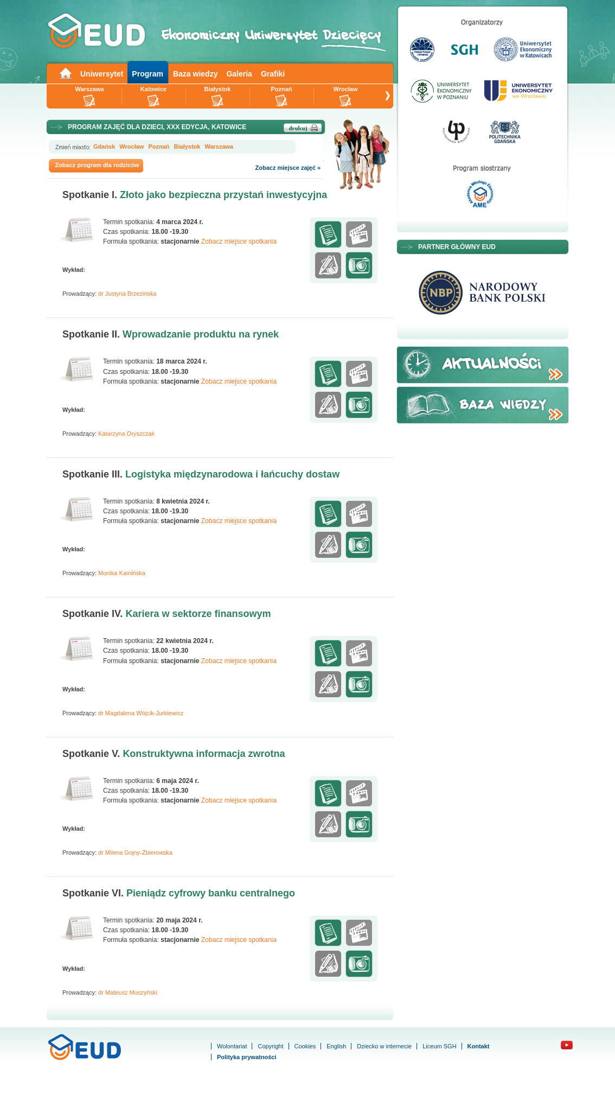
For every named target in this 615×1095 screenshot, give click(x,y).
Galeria (239, 73)
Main (65, 72)
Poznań (281, 89)
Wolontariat (232, 1046)
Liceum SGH (439, 1046)
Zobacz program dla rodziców (97, 165)
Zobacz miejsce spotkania (239, 241)
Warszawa (89, 89)
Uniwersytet (101, 73)
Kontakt (478, 1046)
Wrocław (345, 89)
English (336, 1046)
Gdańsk (104, 146)
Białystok (217, 89)
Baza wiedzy (195, 73)
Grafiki (273, 73)
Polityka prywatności (246, 1057)
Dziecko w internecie (384, 1046)
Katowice (153, 89)
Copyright (270, 1046)
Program (147, 73)
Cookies (305, 1046)
